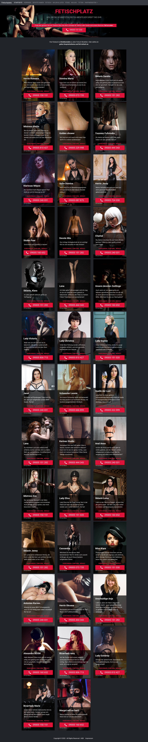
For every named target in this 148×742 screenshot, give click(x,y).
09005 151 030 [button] (74, 29)
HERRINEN (27, 2)
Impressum (89, 738)
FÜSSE (67, 2)
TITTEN (80, 2)
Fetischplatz (7, 3)
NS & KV (74, 2)
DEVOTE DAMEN (38, 2)
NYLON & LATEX (58, 2)
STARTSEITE (18, 2)
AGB (82, 738)
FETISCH (48, 2)
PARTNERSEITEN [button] (91, 2)
